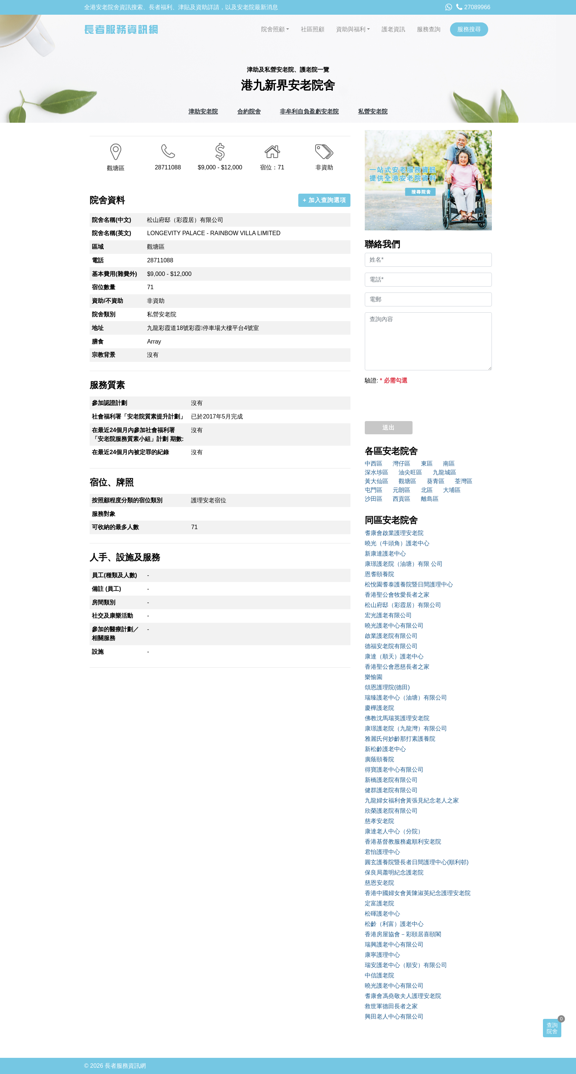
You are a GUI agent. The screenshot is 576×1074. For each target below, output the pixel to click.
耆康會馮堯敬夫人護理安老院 (403, 996)
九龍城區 (444, 472)
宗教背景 (103, 355)
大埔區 (452, 490)
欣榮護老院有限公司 (391, 811)
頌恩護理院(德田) (387, 687)
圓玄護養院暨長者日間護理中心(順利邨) (417, 862)
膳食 (98, 341)
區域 (98, 247)
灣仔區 (401, 463)
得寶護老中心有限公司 (394, 769)
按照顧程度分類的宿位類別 (127, 500)
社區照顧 (312, 29)
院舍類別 (103, 314)
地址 (98, 328)
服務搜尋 (469, 29)
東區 (427, 463)
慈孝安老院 (379, 821)
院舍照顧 (273, 29)
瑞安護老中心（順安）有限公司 (406, 965)
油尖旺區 (410, 472)
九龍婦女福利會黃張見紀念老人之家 (412, 800)
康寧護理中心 (382, 955)
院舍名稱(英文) (111, 233)
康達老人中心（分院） (394, 831)
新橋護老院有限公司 (391, 780)
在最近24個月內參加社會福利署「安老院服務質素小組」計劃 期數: (138, 434)
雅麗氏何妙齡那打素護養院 (400, 739)
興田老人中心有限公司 (394, 1016)
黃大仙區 (376, 481)
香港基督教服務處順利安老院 (403, 841)
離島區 (430, 499)
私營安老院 (373, 111)
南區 (449, 463)
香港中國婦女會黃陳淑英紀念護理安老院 (418, 893)
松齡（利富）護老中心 (394, 924)
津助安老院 (203, 111)
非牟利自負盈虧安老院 (309, 111)
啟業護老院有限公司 (391, 636)
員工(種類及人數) (114, 575)
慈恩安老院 (379, 883)
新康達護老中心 (385, 553)
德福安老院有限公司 (391, 646)
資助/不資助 (107, 301)
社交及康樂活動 (112, 616)
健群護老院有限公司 (391, 790)
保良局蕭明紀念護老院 (394, 872)
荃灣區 (463, 481)
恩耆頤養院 (379, 574)
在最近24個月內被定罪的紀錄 (130, 452)
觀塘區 (407, 481)
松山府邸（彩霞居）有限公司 (403, 605)
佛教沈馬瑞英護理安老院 (397, 718)
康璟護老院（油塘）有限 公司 (404, 564)
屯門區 (373, 490)
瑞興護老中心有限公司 (394, 944)
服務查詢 (428, 29)
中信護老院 (379, 975)
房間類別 (103, 602)
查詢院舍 (552, 1028)
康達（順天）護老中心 (394, 656)
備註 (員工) (106, 589)
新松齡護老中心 (385, 749)
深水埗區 (376, 472)
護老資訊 (393, 29)
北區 (427, 490)
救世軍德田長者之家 (391, 1006)
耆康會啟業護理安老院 (394, 533)
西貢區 (401, 499)
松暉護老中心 (382, 913)
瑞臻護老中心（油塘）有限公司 (406, 697)
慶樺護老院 (379, 708)
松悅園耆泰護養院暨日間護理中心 (409, 584)
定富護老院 (379, 903)
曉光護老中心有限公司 (394, 625)
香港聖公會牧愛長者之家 (397, 595)
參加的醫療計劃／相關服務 (115, 633)
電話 (98, 260)
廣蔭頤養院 (379, 759)
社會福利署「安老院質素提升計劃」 (139, 416)
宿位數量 (103, 287)
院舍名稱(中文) (111, 220)
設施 (98, 652)
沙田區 (373, 499)
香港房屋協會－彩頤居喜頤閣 (403, 934)
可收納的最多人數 (115, 527)
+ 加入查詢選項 (324, 200)
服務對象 (103, 514)
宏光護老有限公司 (388, 615)
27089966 (473, 7)
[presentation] (420, 401)
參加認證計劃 (109, 403)
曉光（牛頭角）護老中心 (397, 543)
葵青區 (435, 481)
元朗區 (401, 490)
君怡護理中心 (382, 852)
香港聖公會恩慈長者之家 (397, 667)
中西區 (373, 463)
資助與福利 (351, 29)
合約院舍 (249, 111)
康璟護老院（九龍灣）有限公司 (406, 728)
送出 (388, 427)
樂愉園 (373, 677)
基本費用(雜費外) (114, 274)
